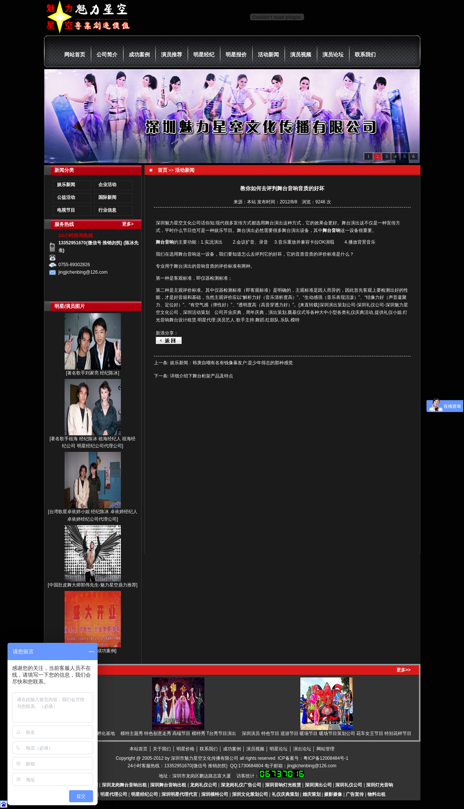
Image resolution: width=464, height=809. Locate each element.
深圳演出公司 (318, 785)
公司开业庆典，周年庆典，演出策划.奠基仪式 (260, 312)
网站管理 (325, 748)
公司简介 (107, 55)
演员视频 (300, 55)
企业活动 (107, 184)
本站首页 (139, 748)
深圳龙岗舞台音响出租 (124, 785)
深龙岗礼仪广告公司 (241, 785)
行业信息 (107, 210)
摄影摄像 (333, 794)
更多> (128, 224)
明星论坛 (279, 748)
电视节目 (66, 210)
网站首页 (74, 55)
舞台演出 (274, 223)
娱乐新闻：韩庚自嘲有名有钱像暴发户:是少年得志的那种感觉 (231, 362)
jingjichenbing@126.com (311, 765)
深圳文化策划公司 (250, 794)
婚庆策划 (312, 794)
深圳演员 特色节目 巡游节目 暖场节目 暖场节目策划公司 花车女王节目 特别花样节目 (329, 733)
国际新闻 (107, 197)
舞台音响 (331, 230)
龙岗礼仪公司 (203, 785)
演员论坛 (332, 55)
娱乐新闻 (66, 184)
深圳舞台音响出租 (168, 785)
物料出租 (377, 794)
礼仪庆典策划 (285, 794)
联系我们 (365, 55)
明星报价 (236, 55)
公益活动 (66, 197)
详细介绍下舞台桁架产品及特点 (201, 376)
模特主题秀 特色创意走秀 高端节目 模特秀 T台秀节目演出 (181, 733)
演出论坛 (302, 748)
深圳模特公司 (214, 794)
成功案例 (139, 55)
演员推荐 (171, 55)
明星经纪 (203, 55)
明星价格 (185, 748)
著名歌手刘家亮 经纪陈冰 (92, 373)
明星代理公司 (113, 794)
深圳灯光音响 (379, 785)
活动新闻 (268, 55)
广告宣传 (355, 794)
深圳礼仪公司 (348, 785)
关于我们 (162, 748)
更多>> (403, 670)
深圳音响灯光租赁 (283, 785)
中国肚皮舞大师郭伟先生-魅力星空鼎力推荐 (92, 585)
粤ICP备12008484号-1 (325, 758)
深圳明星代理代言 (179, 794)
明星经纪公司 (144, 794)
